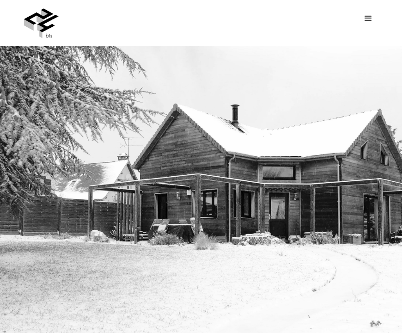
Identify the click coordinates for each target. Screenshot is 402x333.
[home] (41, 23)
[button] (368, 18)
